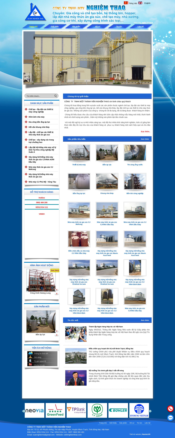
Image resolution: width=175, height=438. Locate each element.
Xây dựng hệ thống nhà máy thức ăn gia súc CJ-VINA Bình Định (135, 282)
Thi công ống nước (135, 165)
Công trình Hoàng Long (40, 293)
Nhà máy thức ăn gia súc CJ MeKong (41, 168)
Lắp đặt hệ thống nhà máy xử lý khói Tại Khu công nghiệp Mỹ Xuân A (42, 149)
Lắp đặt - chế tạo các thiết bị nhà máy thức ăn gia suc (41, 133)
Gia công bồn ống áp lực (39, 122)
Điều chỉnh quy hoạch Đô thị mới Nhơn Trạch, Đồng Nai (111, 349)
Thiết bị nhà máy (79, 165)
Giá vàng (37, 357)
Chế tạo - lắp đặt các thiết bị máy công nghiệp (41, 110)
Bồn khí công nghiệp (135, 193)
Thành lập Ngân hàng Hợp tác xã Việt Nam (106, 327)
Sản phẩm (76, 26)
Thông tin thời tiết (41, 353)
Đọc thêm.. (145, 131)
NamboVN (146, 434)
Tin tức (119, 26)
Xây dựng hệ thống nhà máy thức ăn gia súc (41, 175)
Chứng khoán (39, 365)
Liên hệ (140, 26)
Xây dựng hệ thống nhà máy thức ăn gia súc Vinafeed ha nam (79, 282)
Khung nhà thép (107, 193)
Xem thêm (145, 139)
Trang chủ (33, 26)
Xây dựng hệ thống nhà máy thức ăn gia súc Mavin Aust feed (107, 253)
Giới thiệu (55, 26)
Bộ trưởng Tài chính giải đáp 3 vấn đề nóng (106, 371)
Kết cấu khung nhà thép (39, 127)
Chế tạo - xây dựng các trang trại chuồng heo (41, 141)
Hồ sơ (97, 26)
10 (148, 82)
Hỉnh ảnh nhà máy (36, 117)
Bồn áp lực (40, 334)
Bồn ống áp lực (79, 193)
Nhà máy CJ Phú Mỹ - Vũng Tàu (42, 182)
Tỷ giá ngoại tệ (40, 361)
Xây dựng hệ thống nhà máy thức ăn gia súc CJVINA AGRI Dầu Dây (41, 159)
